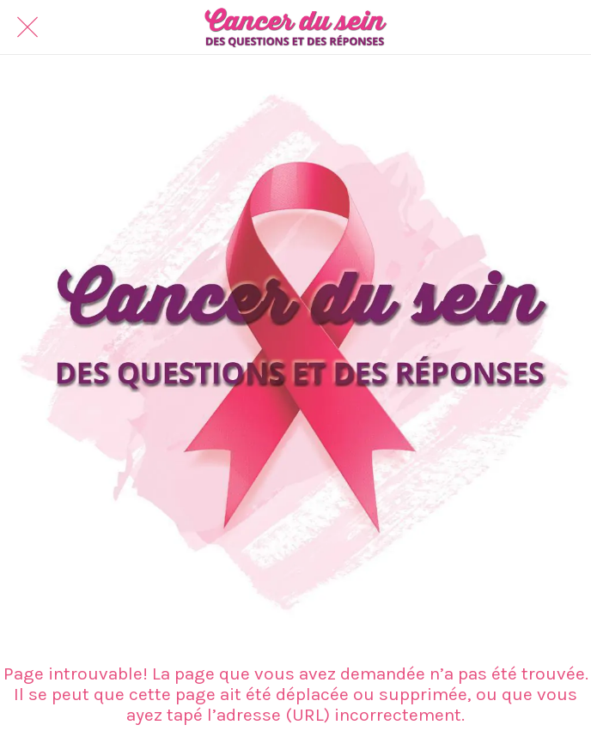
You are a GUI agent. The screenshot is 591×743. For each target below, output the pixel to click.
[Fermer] (27, 27)
